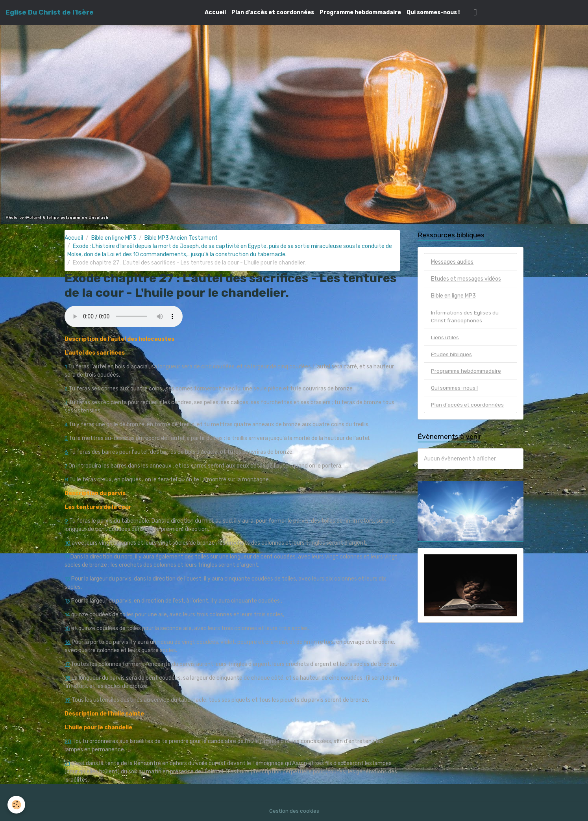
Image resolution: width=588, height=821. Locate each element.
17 (67, 664)
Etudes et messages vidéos (466, 279)
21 (67, 763)
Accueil (215, 12)
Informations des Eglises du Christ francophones (466, 316)
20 (68, 741)
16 (67, 642)
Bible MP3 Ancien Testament (181, 238)
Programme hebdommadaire (360, 12)
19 (67, 700)
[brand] (50, 12)
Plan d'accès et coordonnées (272, 12)
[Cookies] (17, 805)
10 (67, 543)
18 (67, 678)
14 (67, 614)
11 (67, 556)
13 (67, 600)
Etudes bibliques (451, 354)
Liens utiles (445, 338)
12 (67, 578)
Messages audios (452, 262)
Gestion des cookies (294, 811)
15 (67, 628)
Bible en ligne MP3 (113, 238)
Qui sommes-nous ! (433, 12)
